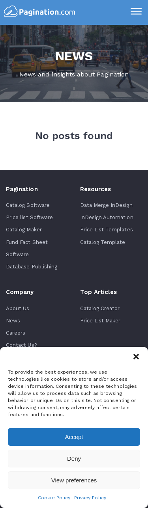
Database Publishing (31, 267)
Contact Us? (21, 345)
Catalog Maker (24, 230)
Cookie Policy (54, 498)
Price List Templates (106, 230)
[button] (136, 357)
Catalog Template (103, 242)
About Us (17, 308)
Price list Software (29, 217)
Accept (74, 437)
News (13, 321)
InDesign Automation (106, 217)
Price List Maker (100, 321)
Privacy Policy (90, 498)
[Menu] (136, 12)
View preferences (74, 480)
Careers (15, 333)
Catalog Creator (100, 308)
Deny (74, 458)
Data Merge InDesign (106, 205)
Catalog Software (28, 205)
